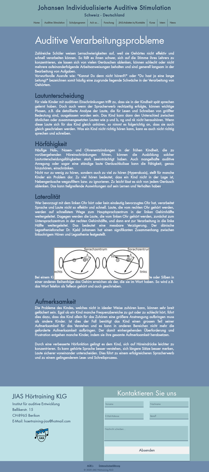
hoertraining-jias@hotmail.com (47, 421)
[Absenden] (147, 450)
